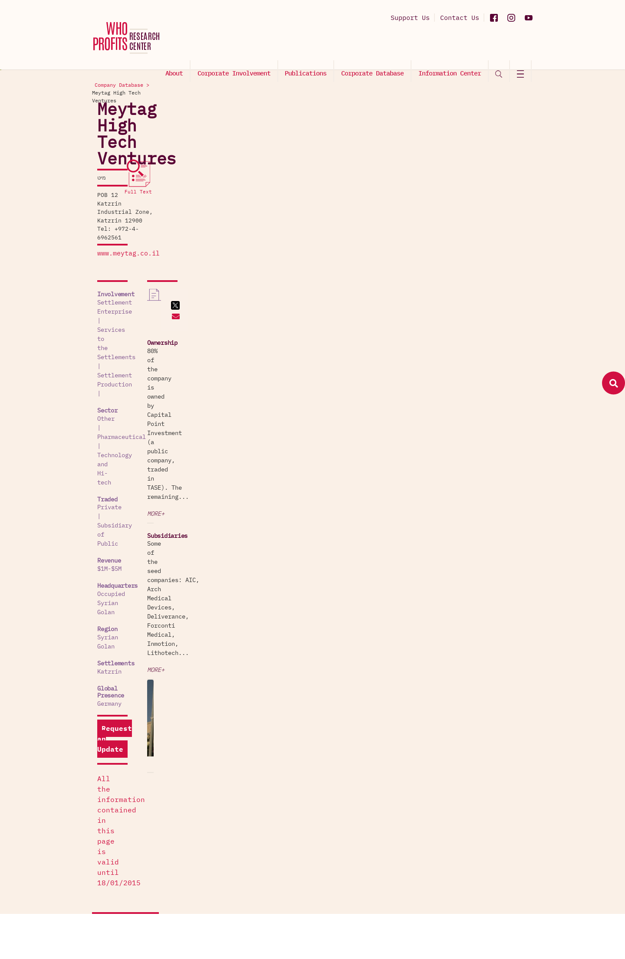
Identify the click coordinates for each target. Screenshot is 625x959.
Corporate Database (375, 46)
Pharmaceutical (144, 255)
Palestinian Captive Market (366, 710)
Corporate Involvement (237, 46)
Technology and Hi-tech (130, 264)
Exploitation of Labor (357, 743)
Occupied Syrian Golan (128, 348)
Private (104, 288)
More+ (439, 274)
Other (100, 255)
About (179, 46)
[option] (482, 407)
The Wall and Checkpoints (363, 864)
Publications (309, 46)
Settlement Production (128, 229)
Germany (104, 423)
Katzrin (104, 398)
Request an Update (133, 447)
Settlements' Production (361, 798)
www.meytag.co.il (123, 162)
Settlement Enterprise (128, 211)
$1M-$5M (104, 323)
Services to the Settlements (139, 220)
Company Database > (432, 85)
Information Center (451, 46)
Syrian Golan (113, 373)
